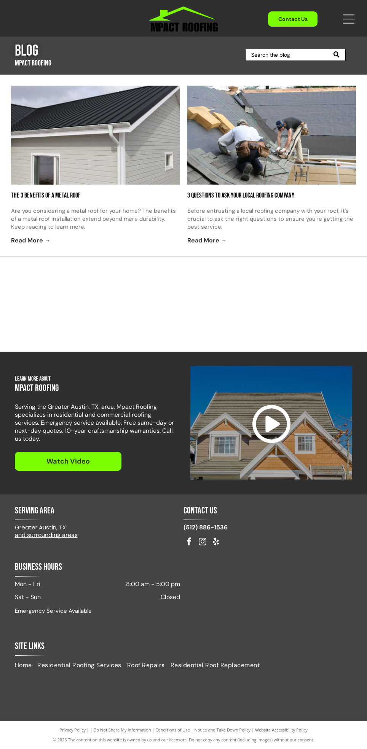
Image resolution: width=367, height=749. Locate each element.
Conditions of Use (172, 730)
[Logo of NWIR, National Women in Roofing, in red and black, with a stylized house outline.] (140, 325)
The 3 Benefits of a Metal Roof (45, 195)
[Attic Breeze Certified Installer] (227, 283)
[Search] (295, 55)
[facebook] (189, 542)
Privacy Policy (72, 730)
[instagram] (202, 542)
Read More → (31, 240)
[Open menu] (348, 19)
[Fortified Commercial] (314, 325)
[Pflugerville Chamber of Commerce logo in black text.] (52, 325)
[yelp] (216, 542)
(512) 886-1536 (206, 527)
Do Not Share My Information (122, 730)
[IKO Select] (140, 283)
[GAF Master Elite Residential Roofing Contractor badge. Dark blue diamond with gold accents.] (227, 325)
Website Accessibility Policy (281, 730)
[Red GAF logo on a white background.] (52, 283)
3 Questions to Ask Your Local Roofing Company (240, 195)
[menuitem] (26, 665)
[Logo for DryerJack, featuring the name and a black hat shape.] (314, 283)
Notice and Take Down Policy (223, 730)
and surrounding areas (46, 535)
